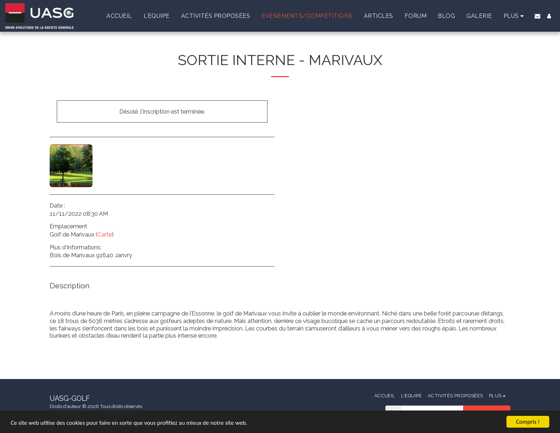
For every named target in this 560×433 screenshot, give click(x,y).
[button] (537, 16)
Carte (105, 234)
